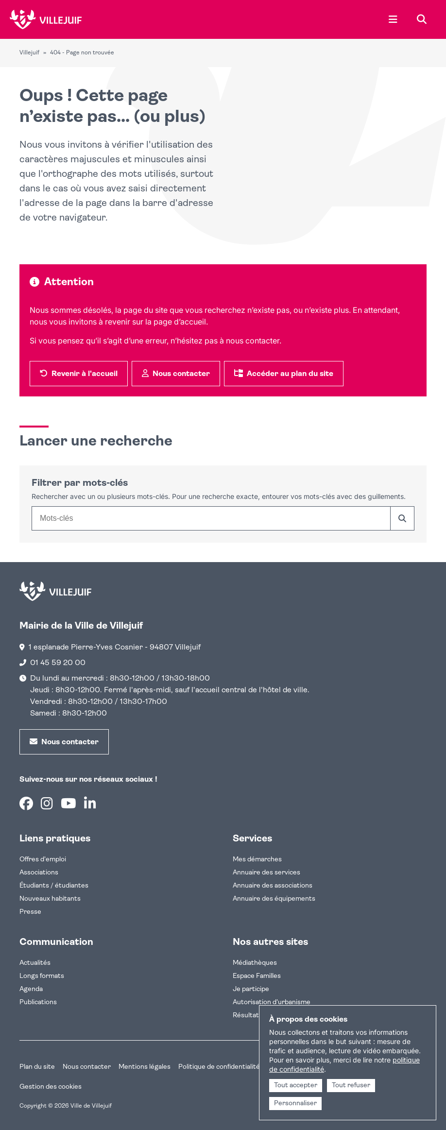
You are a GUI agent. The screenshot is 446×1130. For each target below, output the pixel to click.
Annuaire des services (266, 872)
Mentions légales (145, 1067)
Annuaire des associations (272, 886)
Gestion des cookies (50, 1087)
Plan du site (37, 1067)
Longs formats (41, 976)
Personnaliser (295, 1103)
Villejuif (29, 53)
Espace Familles (257, 976)
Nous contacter (87, 1067)
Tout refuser (351, 1085)
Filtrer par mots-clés (80, 483)
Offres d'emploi (42, 859)
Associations (38, 872)
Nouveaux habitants (50, 899)
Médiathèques (255, 963)
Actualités (35, 963)
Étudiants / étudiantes (53, 886)
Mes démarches (257, 859)
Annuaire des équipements (274, 899)
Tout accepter (295, 1085)
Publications (38, 1002)
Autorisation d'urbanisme (271, 1002)
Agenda (31, 989)
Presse (30, 912)
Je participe (251, 989)
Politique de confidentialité (219, 1067)
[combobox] (211, 518)
